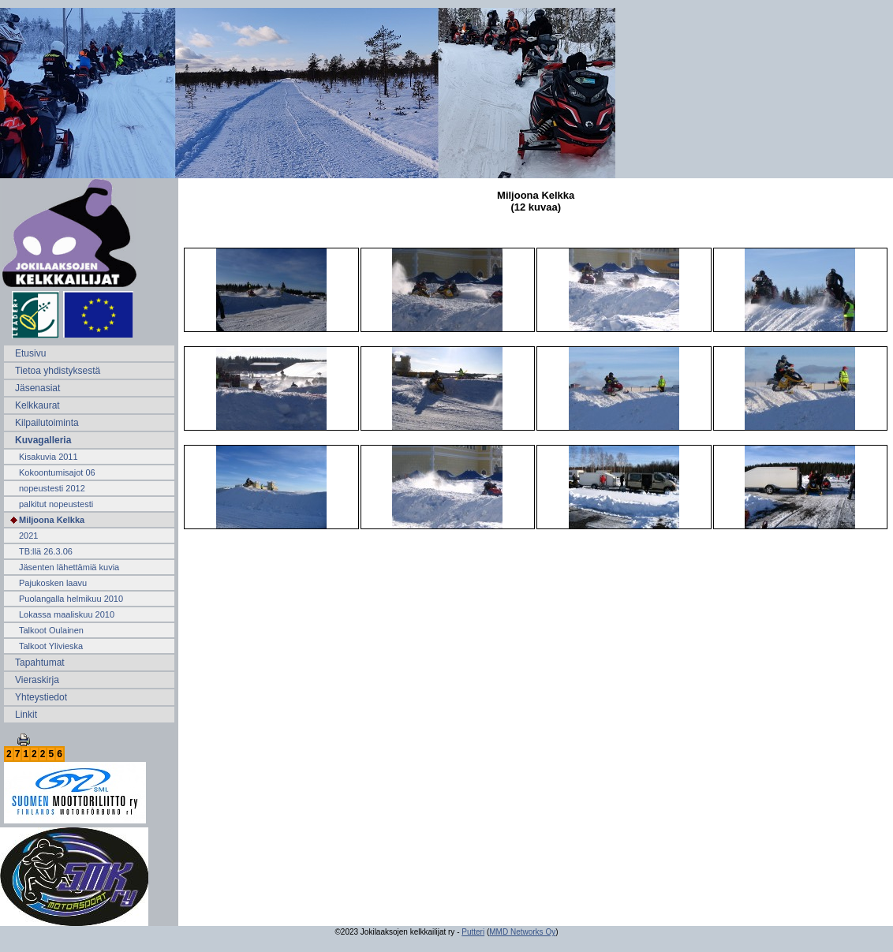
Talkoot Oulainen (51, 630)
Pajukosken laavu (53, 583)
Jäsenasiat (37, 388)
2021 (28, 535)
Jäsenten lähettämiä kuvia (69, 567)
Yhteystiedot (41, 697)
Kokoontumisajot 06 (57, 472)
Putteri (472, 932)
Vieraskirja (37, 679)
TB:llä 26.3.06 (46, 551)
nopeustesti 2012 (52, 488)
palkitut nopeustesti (56, 504)
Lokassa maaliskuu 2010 (66, 614)
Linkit (26, 714)
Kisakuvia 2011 (48, 456)
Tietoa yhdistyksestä (57, 370)
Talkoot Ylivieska (51, 646)
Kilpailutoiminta (47, 422)
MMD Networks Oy (522, 932)
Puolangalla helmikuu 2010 (71, 598)
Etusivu (30, 353)
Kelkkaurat (37, 405)
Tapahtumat (40, 662)
